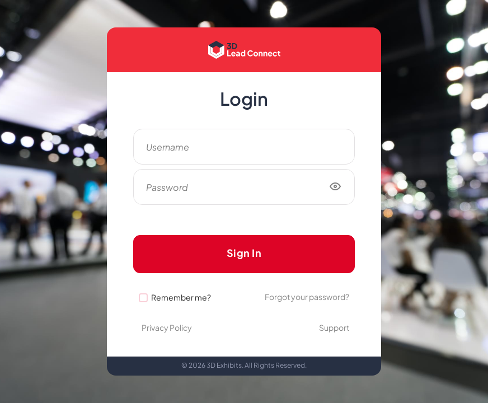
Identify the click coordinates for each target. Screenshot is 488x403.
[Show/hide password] (335, 187)
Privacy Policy (167, 327)
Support (334, 327)
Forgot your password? (307, 297)
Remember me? (181, 297)
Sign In (244, 252)
